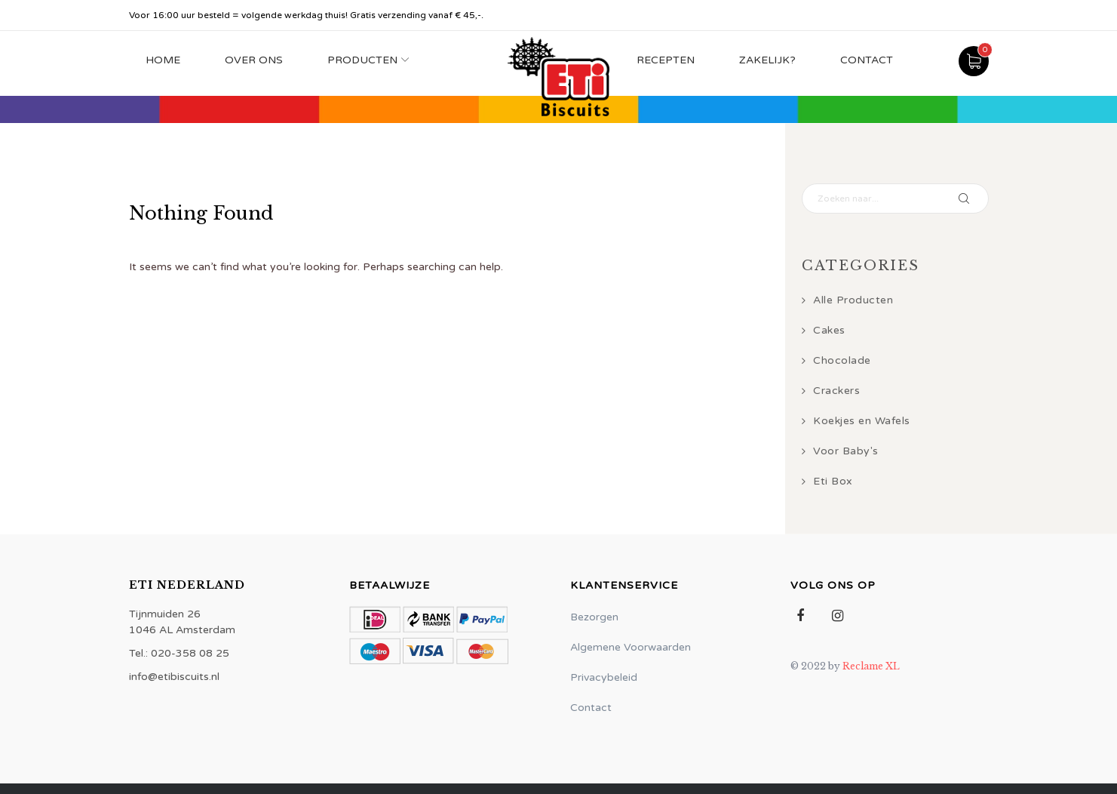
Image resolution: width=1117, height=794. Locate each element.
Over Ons (254, 60)
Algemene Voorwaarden (630, 647)
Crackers (836, 390)
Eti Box (833, 481)
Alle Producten (853, 300)
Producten (362, 60)
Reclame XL (871, 666)
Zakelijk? (767, 60)
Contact (866, 60)
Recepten (666, 60)
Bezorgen (594, 617)
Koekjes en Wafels (861, 420)
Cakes (829, 330)
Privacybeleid (603, 677)
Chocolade (842, 360)
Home (163, 60)
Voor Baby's (846, 451)
